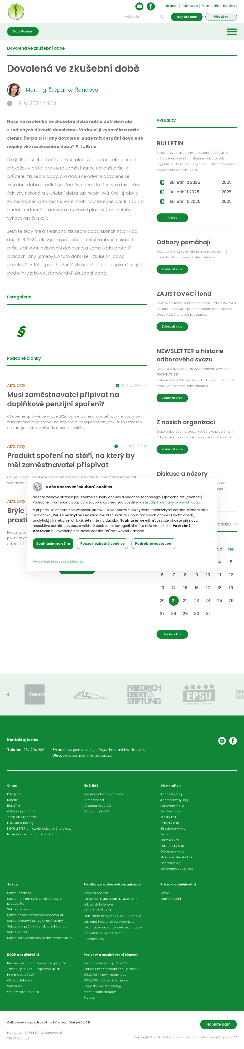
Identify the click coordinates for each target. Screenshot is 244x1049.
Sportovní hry (94, 939)
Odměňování (170, 898)
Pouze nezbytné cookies (102, 543)
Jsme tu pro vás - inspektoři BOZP (33, 969)
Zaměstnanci (94, 800)
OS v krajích (170, 785)
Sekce (12, 884)
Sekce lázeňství (19, 893)
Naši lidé (91, 785)
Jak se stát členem (98, 904)
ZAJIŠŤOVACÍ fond (97, 910)
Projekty (90, 997)
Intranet (171, 5)
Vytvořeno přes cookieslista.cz (58, 562)
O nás (12, 785)
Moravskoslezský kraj (176, 857)
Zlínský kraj (168, 817)
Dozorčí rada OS (97, 811)
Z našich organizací (22, 817)
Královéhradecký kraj (176, 868)
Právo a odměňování (178, 884)
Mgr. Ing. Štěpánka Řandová (52, 90)
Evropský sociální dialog (102, 986)
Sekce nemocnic (20, 909)
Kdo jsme (14, 794)
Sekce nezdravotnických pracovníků (35, 915)
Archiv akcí (172, 634)
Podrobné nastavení (154, 543)
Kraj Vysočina (170, 811)
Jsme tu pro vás (96, 893)
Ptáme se (190, 5)
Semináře (15, 986)
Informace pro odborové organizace (113, 927)
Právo (164, 893)
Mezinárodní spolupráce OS (105, 963)
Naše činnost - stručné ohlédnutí (32, 834)
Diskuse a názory (20, 823)
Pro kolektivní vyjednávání (103, 933)
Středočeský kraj (173, 828)
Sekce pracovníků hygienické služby (35, 920)
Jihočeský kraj (171, 794)
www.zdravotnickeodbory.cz (87, 755)
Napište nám (187, 17)
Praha (164, 834)
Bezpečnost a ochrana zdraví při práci (37, 963)
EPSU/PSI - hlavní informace (105, 974)
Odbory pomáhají (21, 811)
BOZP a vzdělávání (23, 954)
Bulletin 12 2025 (200, 182)
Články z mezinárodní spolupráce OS (112, 969)
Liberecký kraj (170, 863)
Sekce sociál (17, 932)
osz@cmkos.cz (79, 749)
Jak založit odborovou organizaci (109, 921)
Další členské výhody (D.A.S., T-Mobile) (113, 916)
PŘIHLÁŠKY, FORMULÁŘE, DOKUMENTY (111, 898)
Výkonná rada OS (97, 805)
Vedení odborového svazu (104, 794)
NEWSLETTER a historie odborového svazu (39, 828)
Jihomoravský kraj (174, 800)
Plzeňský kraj (169, 840)
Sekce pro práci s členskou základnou (36, 926)
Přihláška (221, 16)
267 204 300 (33, 749)
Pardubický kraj (172, 845)
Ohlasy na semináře (23, 992)
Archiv (172, 217)
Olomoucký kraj (172, 851)
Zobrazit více (172, 269)
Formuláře (210, 5)
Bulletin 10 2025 (200, 201)
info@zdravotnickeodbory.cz (120, 749)
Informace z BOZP (21, 974)
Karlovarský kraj (172, 805)
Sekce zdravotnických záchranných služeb (40, 938)
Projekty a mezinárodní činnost (111, 954)
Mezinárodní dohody (100, 992)
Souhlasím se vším (53, 543)
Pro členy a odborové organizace (112, 884)
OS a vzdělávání (19, 980)
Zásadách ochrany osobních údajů (172, 502)
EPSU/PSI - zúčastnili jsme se (106, 980)
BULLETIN (13, 805)
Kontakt (230, 5)
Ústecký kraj (169, 823)
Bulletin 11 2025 (200, 192)
